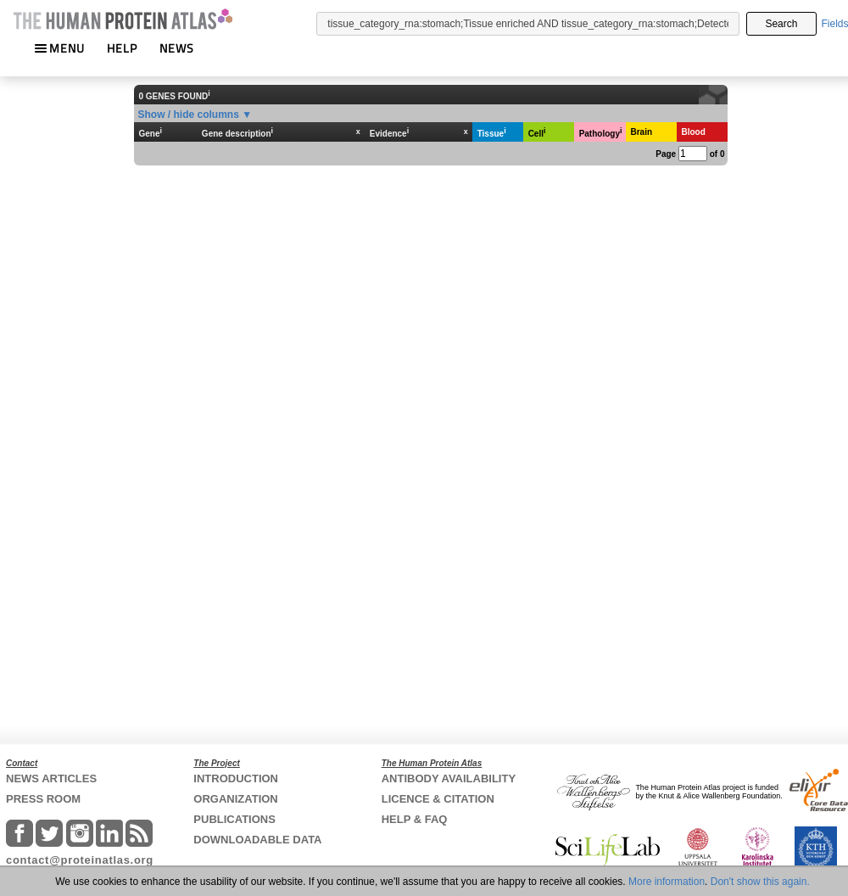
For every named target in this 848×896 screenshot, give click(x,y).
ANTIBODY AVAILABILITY (449, 778)
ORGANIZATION (235, 798)
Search (781, 24)
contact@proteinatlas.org (79, 860)
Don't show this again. (760, 882)
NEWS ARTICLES (51, 778)
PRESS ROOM (43, 798)
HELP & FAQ (415, 819)
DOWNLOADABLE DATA (257, 839)
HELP (122, 48)
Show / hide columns (188, 114)
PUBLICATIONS (234, 819)
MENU (59, 48)
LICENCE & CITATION (438, 798)
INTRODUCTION (235, 778)
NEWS (176, 48)
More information (666, 882)
